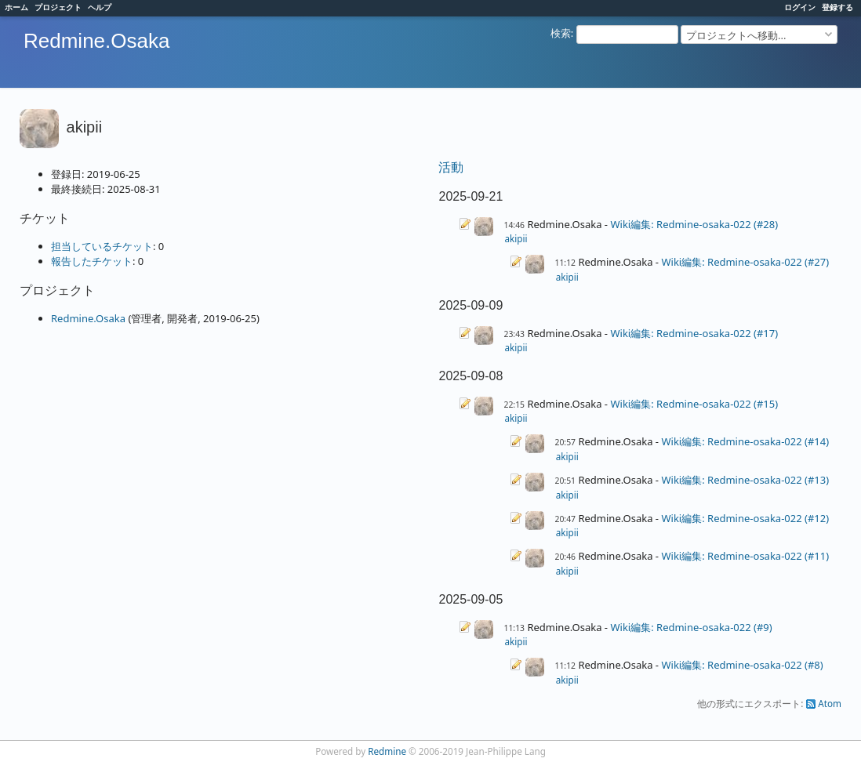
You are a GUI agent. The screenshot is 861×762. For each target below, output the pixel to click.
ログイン (800, 7)
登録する (837, 7)
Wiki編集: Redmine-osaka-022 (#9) (691, 627)
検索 (560, 33)
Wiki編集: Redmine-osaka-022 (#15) (694, 404)
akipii (515, 238)
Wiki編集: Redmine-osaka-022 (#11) (745, 556)
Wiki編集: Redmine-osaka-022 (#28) (694, 224)
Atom (829, 703)
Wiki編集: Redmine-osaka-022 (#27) (745, 262)
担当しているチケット (102, 246)
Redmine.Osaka (88, 318)
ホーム (16, 7)
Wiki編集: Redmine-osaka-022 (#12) (745, 518)
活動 (450, 167)
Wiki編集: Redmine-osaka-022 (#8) (742, 665)
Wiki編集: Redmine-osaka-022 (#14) (745, 441)
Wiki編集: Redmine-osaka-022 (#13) (745, 480)
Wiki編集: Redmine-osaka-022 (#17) (694, 333)
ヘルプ (99, 7)
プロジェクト (58, 7)
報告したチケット (92, 261)
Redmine (387, 751)
